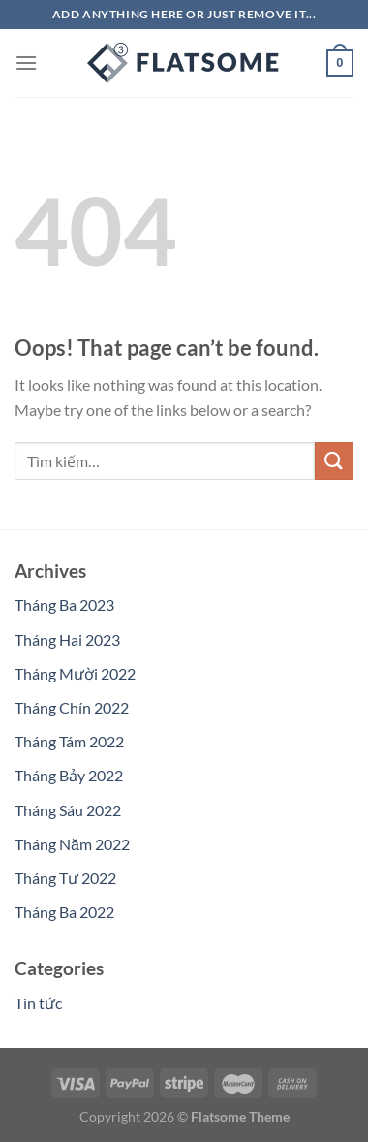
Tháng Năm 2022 (72, 844)
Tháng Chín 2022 (72, 707)
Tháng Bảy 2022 (69, 775)
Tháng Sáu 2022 (68, 810)
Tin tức (38, 1003)
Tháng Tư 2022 (65, 878)
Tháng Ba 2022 (64, 912)
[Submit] (334, 461)
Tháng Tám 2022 (69, 741)
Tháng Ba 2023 (64, 604)
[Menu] (26, 62)
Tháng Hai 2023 (67, 639)
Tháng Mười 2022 (75, 673)
